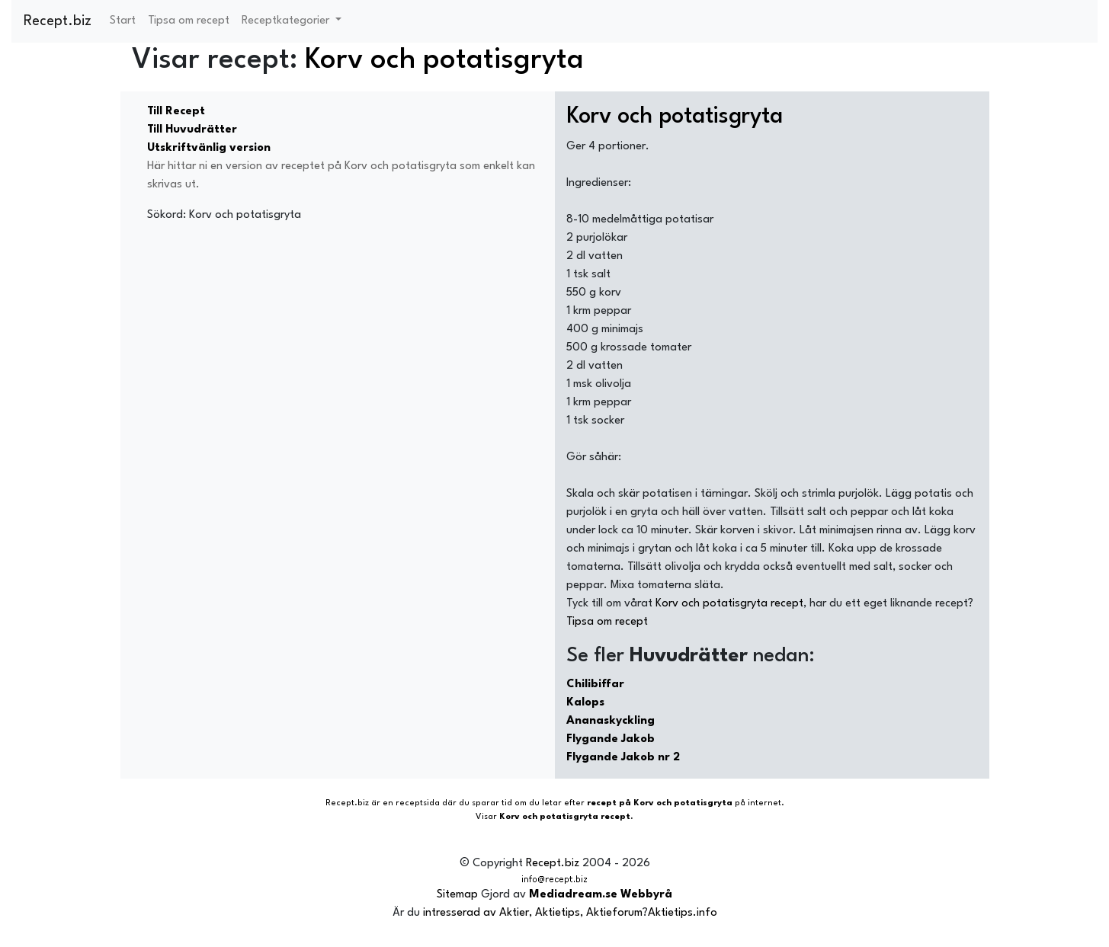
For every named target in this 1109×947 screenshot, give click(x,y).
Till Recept (176, 111)
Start (123, 21)
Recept (339, 803)
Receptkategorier (287, 21)
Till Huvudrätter (192, 130)
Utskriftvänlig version (209, 148)
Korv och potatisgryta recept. (566, 817)
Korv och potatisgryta (444, 60)
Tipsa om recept (188, 21)
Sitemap (457, 895)
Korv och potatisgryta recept (729, 603)
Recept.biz (57, 21)
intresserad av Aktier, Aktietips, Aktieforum (533, 913)
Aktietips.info (682, 913)
